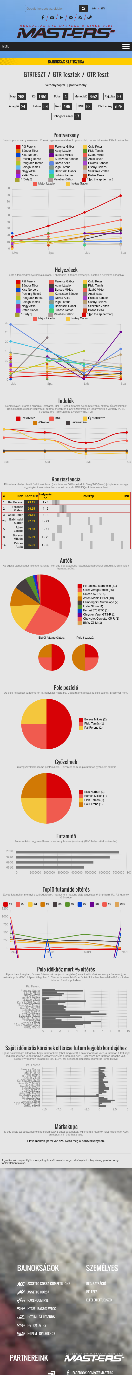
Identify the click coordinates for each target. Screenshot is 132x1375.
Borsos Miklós (18, 537)
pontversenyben (93, 1141)
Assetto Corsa (38, 1291)
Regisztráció (96, 1283)
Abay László (18, 529)
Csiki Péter (15, 515)
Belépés (92, 1291)
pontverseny (111, 1160)
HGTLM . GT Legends (41, 1316)
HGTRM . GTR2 (36, 1325)
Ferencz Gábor (17, 508)
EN (103, 8)
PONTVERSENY (77, 85)
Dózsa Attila (18, 545)
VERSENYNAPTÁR (55, 85)
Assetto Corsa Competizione (48, 1283)
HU (94, 8)
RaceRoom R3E (37, 1300)
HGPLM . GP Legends (41, 1333)
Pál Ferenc (15, 502)
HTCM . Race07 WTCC (41, 1308)
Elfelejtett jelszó (99, 1299)
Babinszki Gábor (16, 521)
